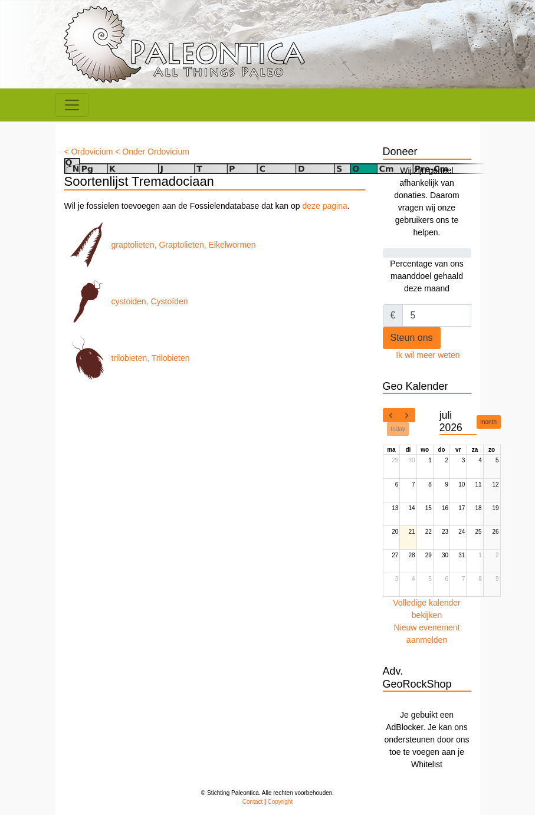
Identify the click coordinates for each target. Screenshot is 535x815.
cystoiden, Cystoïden (126, 301)
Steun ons (411, 338)
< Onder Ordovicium (152, 151)
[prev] (391, 415)
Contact (252, 801)
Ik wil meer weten (427, 355)
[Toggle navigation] (71, 105)
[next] (407, 415)
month (488, 422)
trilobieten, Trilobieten (127, 358)
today (398, 429)
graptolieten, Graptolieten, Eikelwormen (160, 244)
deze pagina (324, 206)
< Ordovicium (88, 151)
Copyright (280, 801)
